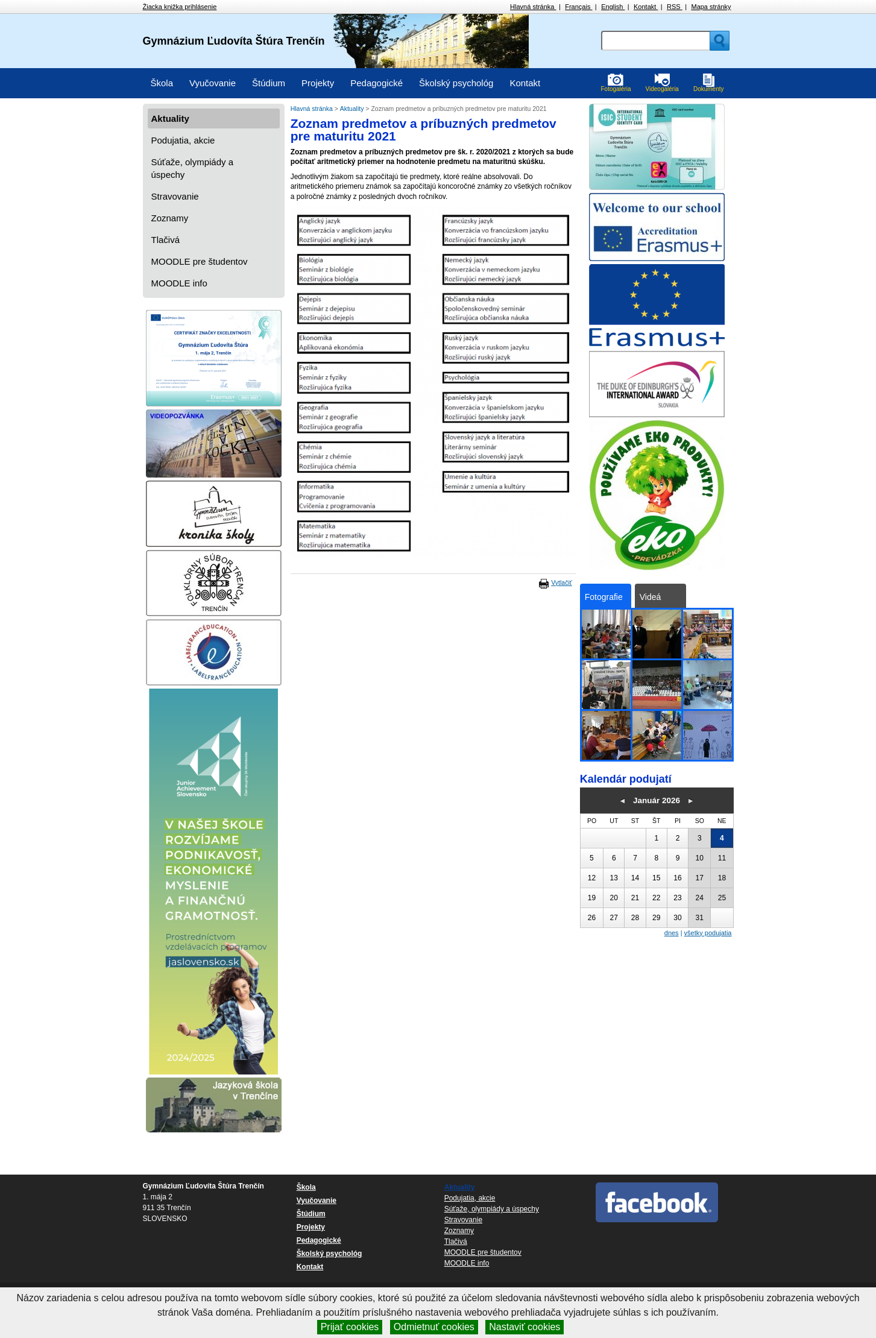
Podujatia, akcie (183, 140)
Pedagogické (376, 83)
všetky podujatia (708, 932)
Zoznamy (170, 218)
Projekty (317, 83)
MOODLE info (179, 283)
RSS (674, 6)
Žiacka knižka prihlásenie (180, 6)
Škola (162, 83)
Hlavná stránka (533, 6)
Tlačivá (165, 240)
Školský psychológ (456, 83)
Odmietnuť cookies (434, 1327)
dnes (671, 932)
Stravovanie (175, 196)
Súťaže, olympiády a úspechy (192, 168)
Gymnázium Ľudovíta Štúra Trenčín (234, 41)
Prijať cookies (350, 1327)
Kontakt (646, 6)
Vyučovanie (212, 83)
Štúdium (268, 83)
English (613, 6)
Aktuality (170, 118)
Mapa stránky (711, 6)
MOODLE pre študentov (199, 261)
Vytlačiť (561, 582)
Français (578, 6)
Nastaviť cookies (524, 1327)
